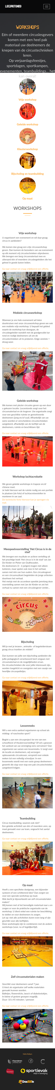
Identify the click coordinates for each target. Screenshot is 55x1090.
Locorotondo (13, 6)
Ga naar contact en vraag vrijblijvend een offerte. (25, 268)
